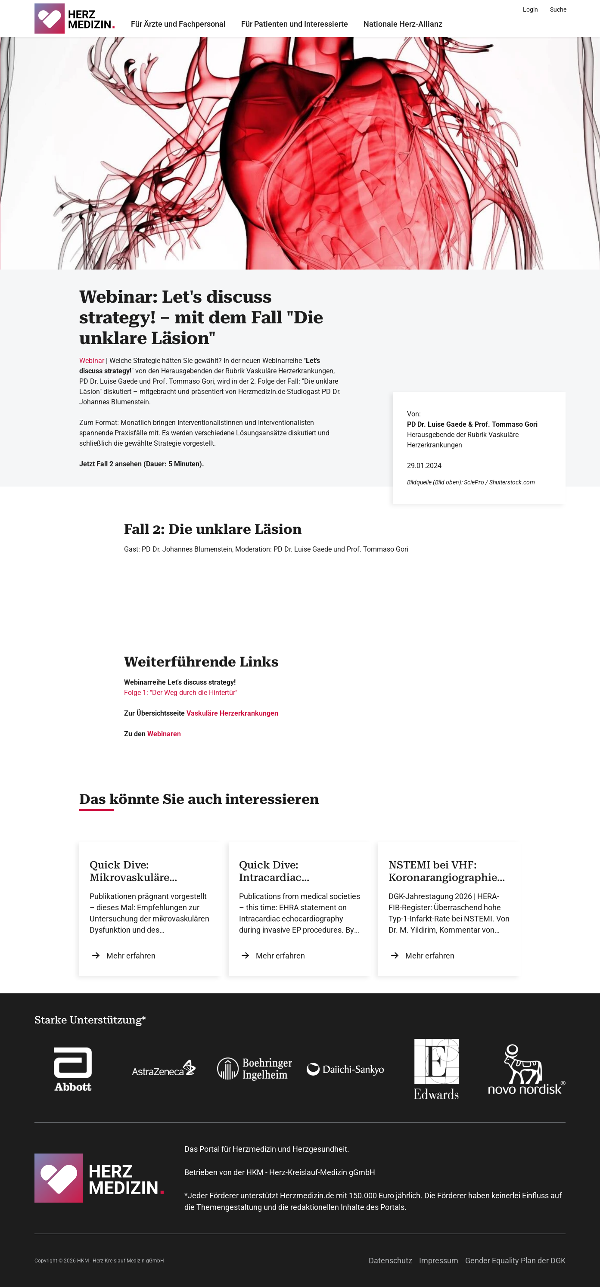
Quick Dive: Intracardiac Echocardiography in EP (292, 871)
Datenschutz (390, 1260)
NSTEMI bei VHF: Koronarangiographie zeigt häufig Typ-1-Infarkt (443, 871)
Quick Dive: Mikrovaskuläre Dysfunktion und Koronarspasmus (133, 871)
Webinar (91, 361)
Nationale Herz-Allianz (403, 23)
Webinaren (164, 734)
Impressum (438, 1260)
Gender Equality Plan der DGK (515, 1260)
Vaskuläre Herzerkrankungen (232, 713)
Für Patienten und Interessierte (294, 23)
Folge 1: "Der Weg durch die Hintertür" (180, 692)
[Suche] (558, 9)
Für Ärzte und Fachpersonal (178, 23)
